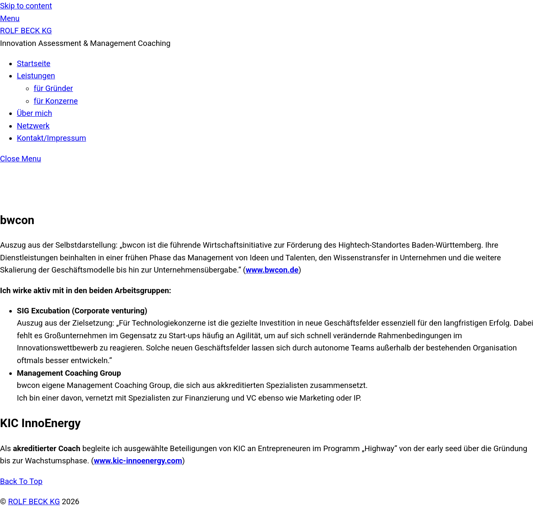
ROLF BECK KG (34, 501)
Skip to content (26, 6)
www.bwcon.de (271, 270)
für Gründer (53, 88)
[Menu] (9, 18)
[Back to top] (21, 481)
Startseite (34, 63)
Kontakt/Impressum (51, 138)
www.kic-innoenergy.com (138, 460)
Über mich (34, 113)
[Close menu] (20, 158)
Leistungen (36, 75)
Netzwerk (33, 126)
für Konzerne (56, 101)
